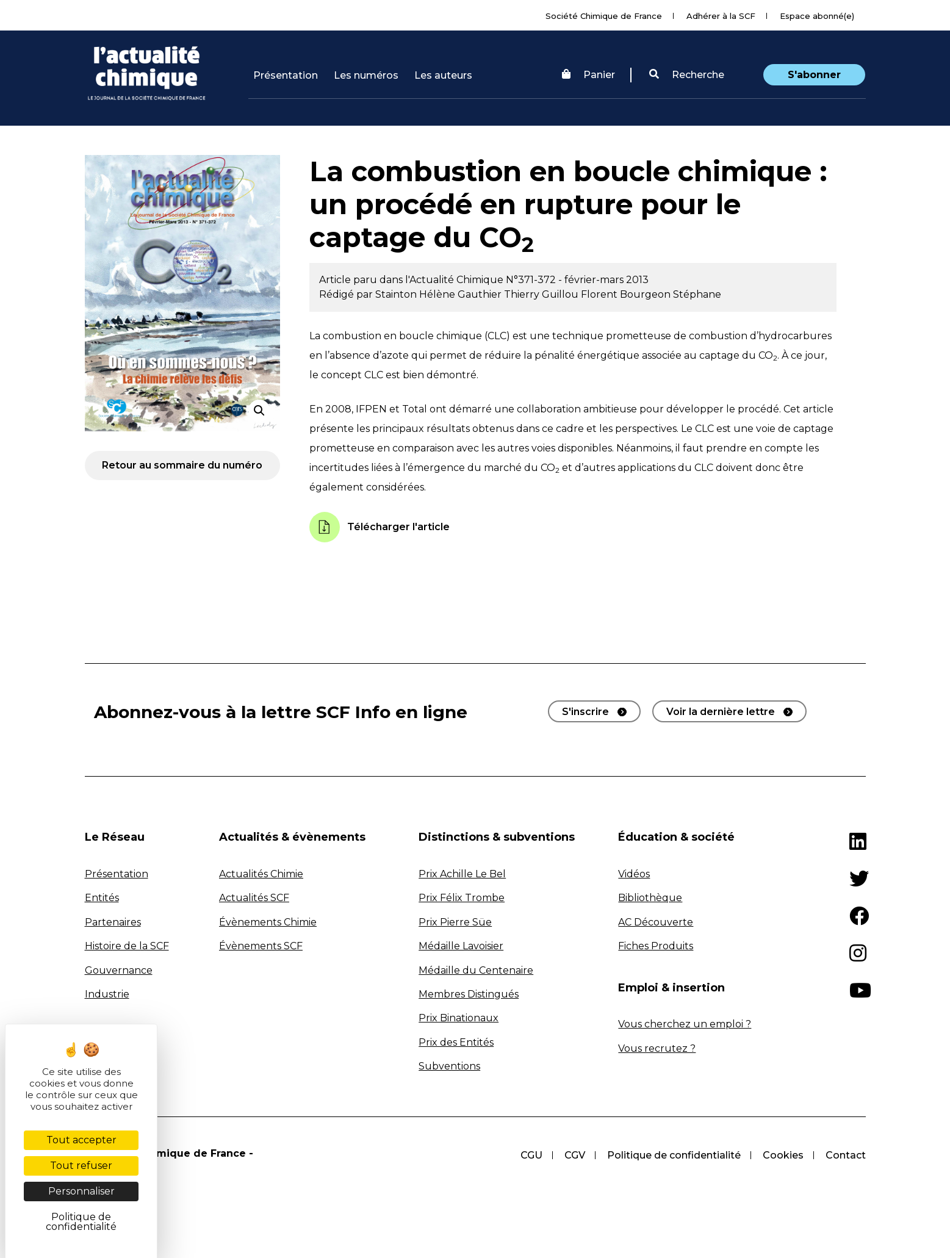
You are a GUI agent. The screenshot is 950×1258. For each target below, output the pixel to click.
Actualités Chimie (261, 874)
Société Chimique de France (603, 16)
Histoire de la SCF (127, 946)
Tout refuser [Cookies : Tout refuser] (81, 1165)
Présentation (285, 75)
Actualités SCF (254, 898)
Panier (588, 75)
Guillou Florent (581, 294)
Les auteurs (443, 75)
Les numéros (366, 75)
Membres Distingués (469, 994)
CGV (574, 1155)
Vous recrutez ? (657, 1048)
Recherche (686, 75)
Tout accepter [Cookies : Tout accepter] (81, 1140)
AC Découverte (655, 922)
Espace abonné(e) (817, 16)
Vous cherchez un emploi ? (684, 1024)
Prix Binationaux (458, 1018)
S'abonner (814, 75)
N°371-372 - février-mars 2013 (577, 280)
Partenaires (113, 922)
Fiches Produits (655, 946)
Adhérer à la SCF (720, 16)
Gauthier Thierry (500, 294)
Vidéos (634, 874)
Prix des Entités (456, 1042)
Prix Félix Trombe (462, 898)
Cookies (783, 1155)
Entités (102, 898)
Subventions (449, 1066)
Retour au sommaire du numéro (182, 465)
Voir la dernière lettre (720, 711)
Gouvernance (119, 970)
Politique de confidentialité (674, 1155)
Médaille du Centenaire (476, 970)
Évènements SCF (261, 946)
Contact (846, 1155)
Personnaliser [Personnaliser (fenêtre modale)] (81, 1191)
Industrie (107, 994)
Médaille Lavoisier (461, 946)
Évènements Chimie (268, 922)
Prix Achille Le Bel (462, 874)
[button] (686, 75)
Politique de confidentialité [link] (81, 1221)
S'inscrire (585, 711)
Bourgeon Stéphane (670, 294)
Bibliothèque (650, 898)
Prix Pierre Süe (455, 922)
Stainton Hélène (416, 294)
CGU (531, 1155)
